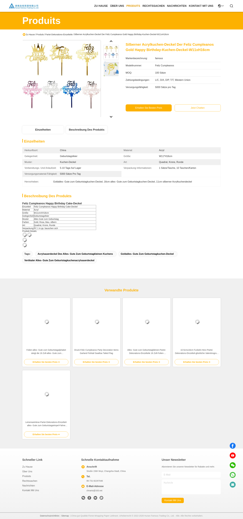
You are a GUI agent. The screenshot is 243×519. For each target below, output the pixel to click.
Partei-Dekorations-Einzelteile (58, 34)
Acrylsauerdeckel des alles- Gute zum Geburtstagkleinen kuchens (75, 254)
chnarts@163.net (94, 490)
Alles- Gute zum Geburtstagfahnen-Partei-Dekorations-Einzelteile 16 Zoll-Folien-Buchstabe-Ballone (146, 352)
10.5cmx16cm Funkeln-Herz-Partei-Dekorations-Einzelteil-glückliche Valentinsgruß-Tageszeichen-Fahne (196, 352)
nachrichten (176, 5)
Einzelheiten (43, 129)
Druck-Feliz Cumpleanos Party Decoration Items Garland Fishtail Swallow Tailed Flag (96, 351)
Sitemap (65, 516)
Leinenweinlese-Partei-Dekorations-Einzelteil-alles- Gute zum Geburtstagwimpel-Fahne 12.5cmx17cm (46, 424)
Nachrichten (28, 485)
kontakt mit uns (201, 5)
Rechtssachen (29, 481)
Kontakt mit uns (30, 490)
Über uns (117, 5)
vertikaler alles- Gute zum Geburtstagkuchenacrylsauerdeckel (59, 260)
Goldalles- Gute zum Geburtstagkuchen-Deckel (147, 254)
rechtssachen (153, 5)
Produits (40, 34)
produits (133, 5)
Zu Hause (101, 5)
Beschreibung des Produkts (86, 129)
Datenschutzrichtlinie (49, 516)
